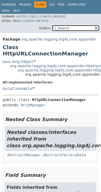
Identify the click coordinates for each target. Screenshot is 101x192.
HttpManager (33, 105)
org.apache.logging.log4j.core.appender (58, 39)
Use (52, 4)
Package (25, 4)
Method (59, 16)
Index (6, 10)
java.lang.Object (18, 61)
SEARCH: (45, 28)
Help (16, 10)
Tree (61, 4)
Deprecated (77, 4)
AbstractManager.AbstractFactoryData (46, 155)
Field (33, 16)
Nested (21, 16)
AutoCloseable (17, 88)
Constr (45, 16)
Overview (9, 4)
